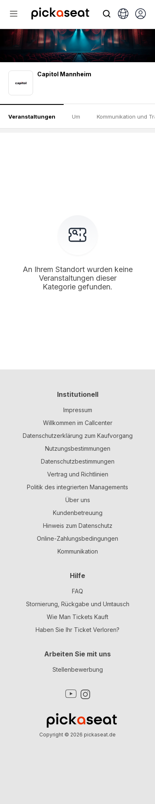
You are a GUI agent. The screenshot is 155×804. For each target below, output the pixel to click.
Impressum (77, 409)
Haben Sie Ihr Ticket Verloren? (77, 629)
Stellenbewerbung (77, 669)
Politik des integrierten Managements (77, 487)
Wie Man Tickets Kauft (77, 616)
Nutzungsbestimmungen (77, 448)
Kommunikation (77, 551)
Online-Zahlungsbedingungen (77, 538)
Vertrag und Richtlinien (77, 474)
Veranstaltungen (31, 116)
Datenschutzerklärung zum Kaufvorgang (78, 435)
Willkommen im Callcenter (77, 422)
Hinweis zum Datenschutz (77, 525)
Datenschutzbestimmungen (77, 461)
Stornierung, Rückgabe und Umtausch (77, 603)
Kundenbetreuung (78, 512)
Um (76, 116)
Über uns (77, 499)
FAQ (77, 591)
